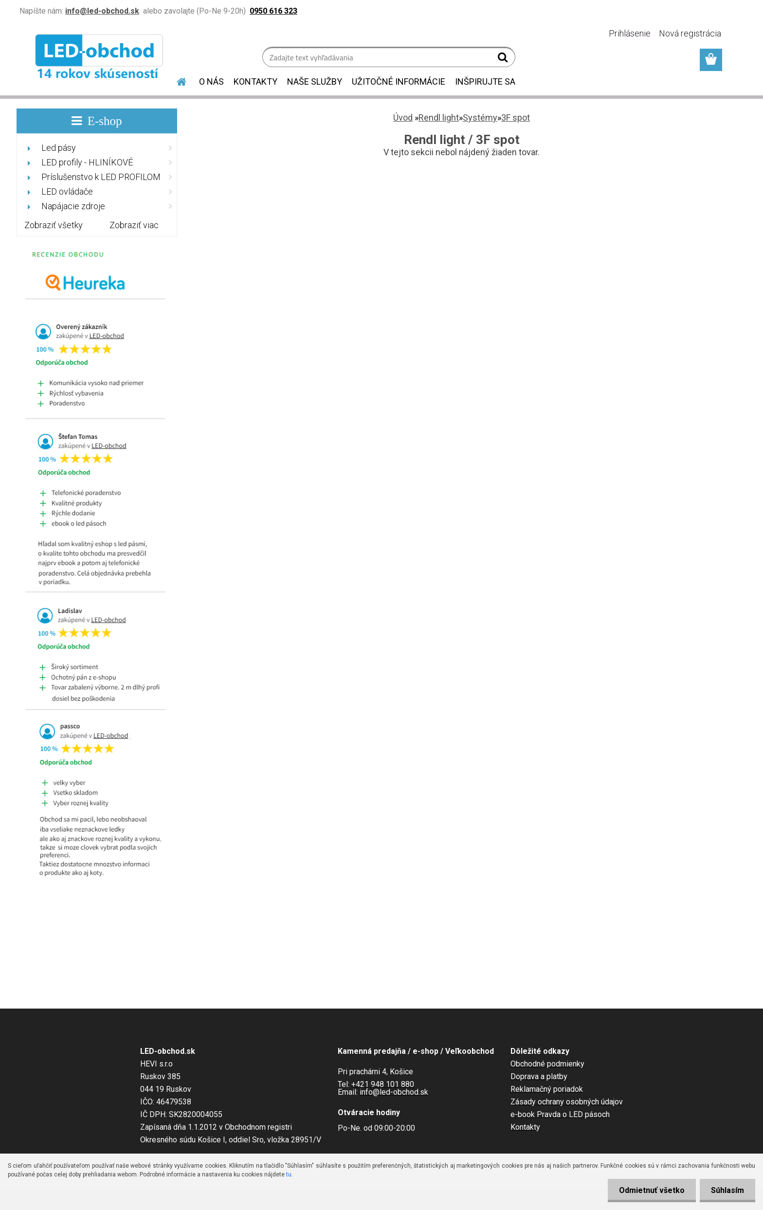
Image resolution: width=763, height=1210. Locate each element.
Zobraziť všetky (53, 225)
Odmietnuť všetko (649, 1190)
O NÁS (211, 81)
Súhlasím (726, 1190)
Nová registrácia (690, 33)
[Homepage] (175, 80)
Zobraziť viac (134, 225)
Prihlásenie (630, 33)
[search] (504, 59)
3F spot (515, 117)
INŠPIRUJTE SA (485, 81)
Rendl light (438, 117)
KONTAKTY (255, 81)
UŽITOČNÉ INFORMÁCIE (398, 81)
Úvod (403, 117)
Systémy (480, 117)
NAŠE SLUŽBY (314, 81)
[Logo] (100, 58)
